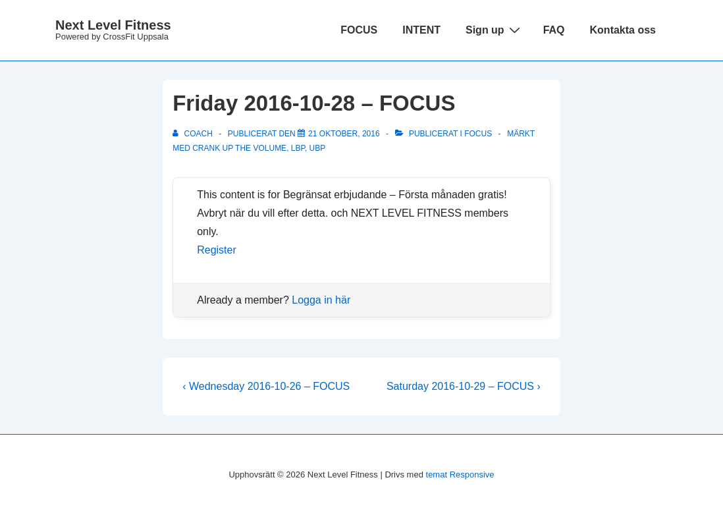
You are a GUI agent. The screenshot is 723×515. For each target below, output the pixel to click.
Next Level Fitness (113, 25)
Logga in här (321, 300)
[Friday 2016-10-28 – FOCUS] (344, 133)
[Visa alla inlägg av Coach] (194, 133)
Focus (478, 133)
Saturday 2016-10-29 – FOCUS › (464, 386)
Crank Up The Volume (239, 148)
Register (216, 250)
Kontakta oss (623, 30)
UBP (317, 148)
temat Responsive (460, 474)
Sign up (494, 29)
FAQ (554, 30)
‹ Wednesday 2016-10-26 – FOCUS (266, 386)
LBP (298, 148)
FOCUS (358, 30)
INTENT (421, 30)
